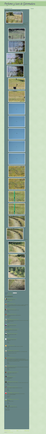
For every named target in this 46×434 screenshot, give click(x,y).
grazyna (8, 303)
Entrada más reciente (7, 430)
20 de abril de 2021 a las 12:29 (15, 319)
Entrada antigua (26, 430)
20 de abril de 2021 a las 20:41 (15, 350)
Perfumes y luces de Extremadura (19, 4)
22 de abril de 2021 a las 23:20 (16, 392)
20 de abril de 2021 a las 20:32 (11, 345)
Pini (7, 345)
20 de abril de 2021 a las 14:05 (13, 324)
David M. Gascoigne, (9, 319)
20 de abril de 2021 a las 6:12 (12, 303)
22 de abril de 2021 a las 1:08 (14, 386)
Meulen (8, 376)
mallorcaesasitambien (9, 399)
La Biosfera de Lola (9, 381)
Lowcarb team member (9, 392)
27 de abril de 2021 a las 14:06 (15, 399)
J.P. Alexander (8, 298)
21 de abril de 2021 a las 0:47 (15, 381)
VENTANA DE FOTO (9, 350)
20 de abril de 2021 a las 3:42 (14, 298)
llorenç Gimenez (9, 333)
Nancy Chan (8, 324)
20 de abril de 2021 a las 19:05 (14, 333)
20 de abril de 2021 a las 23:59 (12, 376)
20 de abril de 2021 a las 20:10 (13, 338)
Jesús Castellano (9, 386)
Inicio (17, 430)
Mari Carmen (8, 338)
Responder (8, 301)
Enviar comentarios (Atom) (10, 432)
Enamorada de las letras (9, 300)
